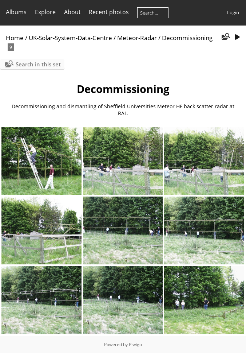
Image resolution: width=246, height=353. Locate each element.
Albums (16, 12)
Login (233, 12)
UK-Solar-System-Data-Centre (70, 38)
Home (15, 38)
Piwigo (135, 344)
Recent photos (109, 12)
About (72, 12)
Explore (45, 12)
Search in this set (38, 64)
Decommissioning (187, 38)
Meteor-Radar (137, 38)
